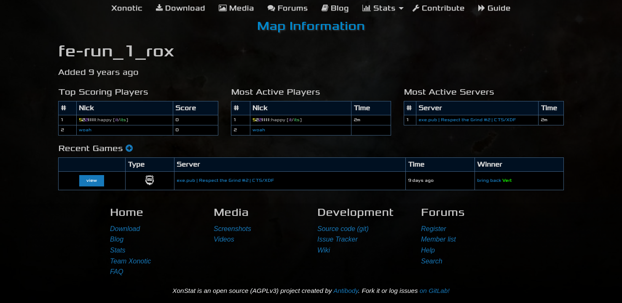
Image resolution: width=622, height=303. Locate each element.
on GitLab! (435, 290)
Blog (116, 239)
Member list (438, 239)
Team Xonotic (130, 261)
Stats (117, 250)
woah (85, 130)
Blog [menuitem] (335, 8)
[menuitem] (127, 8)
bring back (494, 180)
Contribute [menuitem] (439, 8)
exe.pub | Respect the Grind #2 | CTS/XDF (467, 119)
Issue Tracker (337, 239)
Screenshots (232, 228)
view (91, 180)
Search (431, 261)
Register (433, 228)
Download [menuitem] (180, 8)
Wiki (323, 250)
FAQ (116, 271)
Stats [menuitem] (379, 8)
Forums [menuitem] (288, 8)
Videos (224, 239)
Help (428, 250)
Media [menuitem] (236, 8)
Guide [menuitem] (494, 8)
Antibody (345, 290)
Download (125, 228)
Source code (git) (343, 228)
